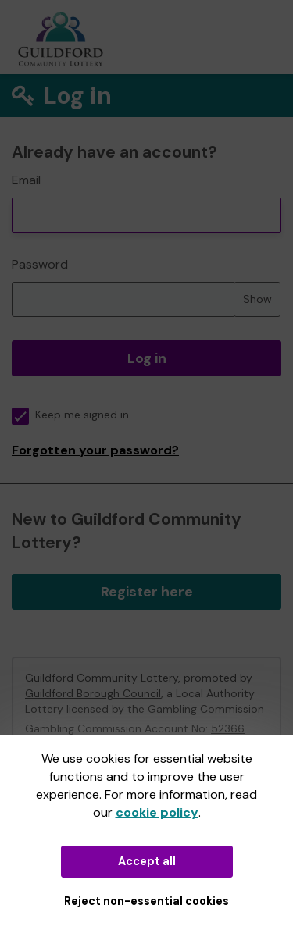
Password (40, 264)
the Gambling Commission (195, 709)
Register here (147, 591)
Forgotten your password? (95, 450)
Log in (146, 358)
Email (26, 180)
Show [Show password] (257, 299)
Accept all (147, 861)
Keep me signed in (70, 415)
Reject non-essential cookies (146, 901)
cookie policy (157, 812)
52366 (228, 728)
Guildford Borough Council (93, 693)
